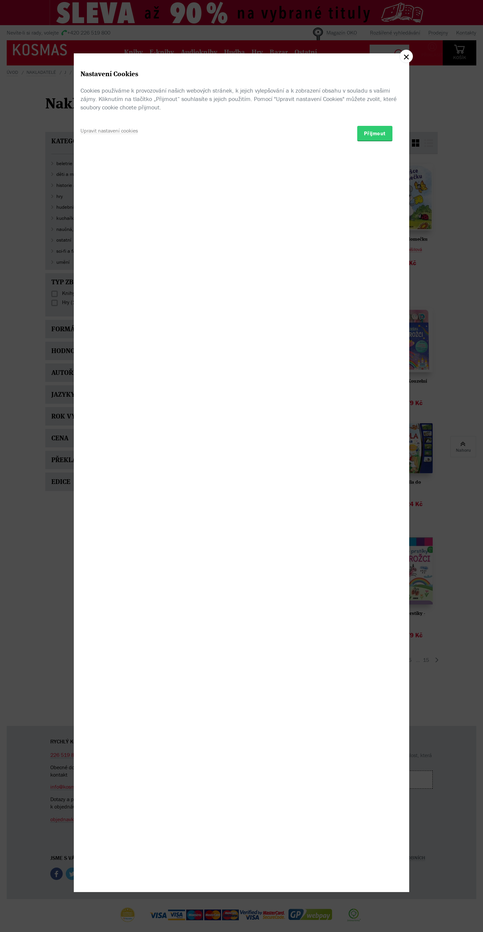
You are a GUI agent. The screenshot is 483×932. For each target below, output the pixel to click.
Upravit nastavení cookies (113, 502)
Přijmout (375, 505)
